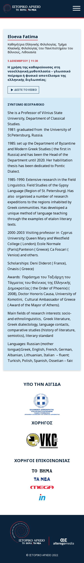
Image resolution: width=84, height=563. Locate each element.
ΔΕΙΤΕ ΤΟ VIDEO (23, 90)
